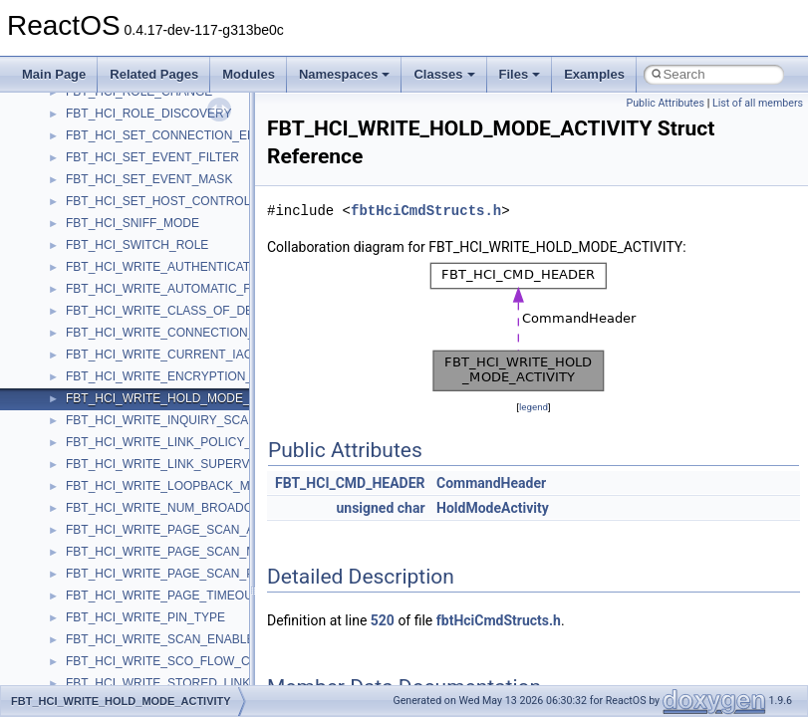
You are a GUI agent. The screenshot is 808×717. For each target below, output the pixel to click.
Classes (443, 74)
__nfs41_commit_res (121, 124)
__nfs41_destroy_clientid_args (147, 409)
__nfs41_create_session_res (142, 300)
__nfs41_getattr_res (119, 672)
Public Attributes (665, 103)
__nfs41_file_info (111, 563)
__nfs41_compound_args (133, 190)
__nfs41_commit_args (124, 103)
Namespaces (345, 74)
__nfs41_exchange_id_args (139, 497)
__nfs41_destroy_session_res (145, 475)
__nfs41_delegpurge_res (132, 344)
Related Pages (154, 74)
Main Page (54, 74)
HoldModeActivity (492, 508)
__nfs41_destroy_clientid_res (143, 431)
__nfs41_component (120, 146)
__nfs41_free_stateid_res (133, 606)
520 (383, 620)
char (411, 508)
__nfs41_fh (95, 541)
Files (520, 74)
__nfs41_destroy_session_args (148, 453)
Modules (248, 74)
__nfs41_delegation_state (134, 322)
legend (533, 406)
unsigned (365, 508)
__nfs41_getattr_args (122, 650)
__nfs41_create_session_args (145, 278)
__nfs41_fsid (100, 628)
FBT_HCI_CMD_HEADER (350, 483)
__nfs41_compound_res (130, 212)
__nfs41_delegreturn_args (135, 365)
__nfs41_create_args (122, 234)
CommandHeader (491, 483)
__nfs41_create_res (118, 256)
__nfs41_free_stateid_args (136, 585)
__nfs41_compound (118, 168)
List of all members (757, 103)
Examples (594, 74)
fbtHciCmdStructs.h (426, 210)
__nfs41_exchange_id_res (136, 519)
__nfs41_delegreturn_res (132, 387)
